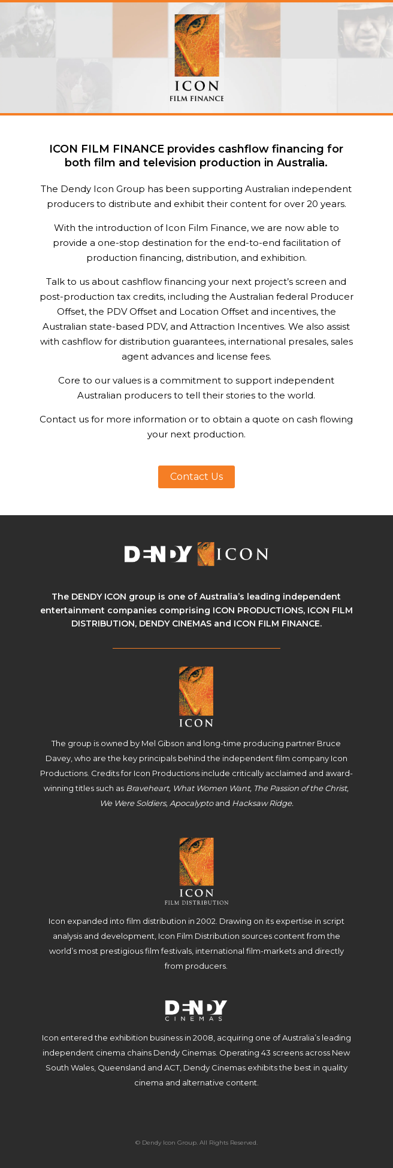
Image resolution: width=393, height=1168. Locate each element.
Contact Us (196, 476)
